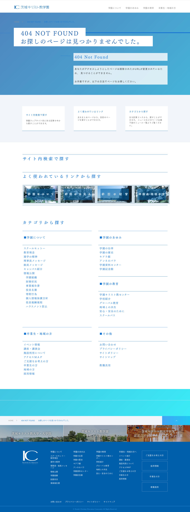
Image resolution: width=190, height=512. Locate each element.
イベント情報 (32, 344)
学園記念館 (107, 269)
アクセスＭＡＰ (33, 357)
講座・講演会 (32, 348)
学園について (114, 9)
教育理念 (29, 252)
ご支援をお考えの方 (36, 361)
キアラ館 (105, 256)
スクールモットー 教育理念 (58, 457)
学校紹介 (105, 298)
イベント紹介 (124, 456)
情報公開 (29, 273)
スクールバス (108, 315)
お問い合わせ (108, 344)
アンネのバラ (108, 260)
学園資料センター (111, 264)
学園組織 (31, 277)
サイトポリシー (109, 352)
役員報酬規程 (34, 302)
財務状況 (31, 281)
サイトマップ (108, 357)
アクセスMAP (125, 467)
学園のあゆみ (132, 9)
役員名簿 (31, 289)
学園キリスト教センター (115, 294)
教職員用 (105, 365)
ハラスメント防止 (37, 306)
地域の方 (29, 369)
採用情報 (29, 373)
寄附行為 (31, 294)
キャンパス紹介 (33, 269)
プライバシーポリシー (113, 348)
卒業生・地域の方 (167, 9)
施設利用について (35, 352)
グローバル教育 (109, 302)
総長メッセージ (33, 264)
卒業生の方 (31, 365)
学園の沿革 (107, 248)
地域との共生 (108, 307)
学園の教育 (148, 9)
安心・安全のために (112, 311)
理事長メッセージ (35, 260)
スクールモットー (35, 248)
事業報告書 (33, 285)
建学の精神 (31, 256)
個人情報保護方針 (37, 298)
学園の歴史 (107, 252)
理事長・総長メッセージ (58, 467)
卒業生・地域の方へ (128, 452)
